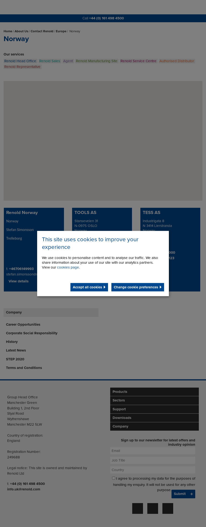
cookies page (68, 267)
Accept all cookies (87, 287)
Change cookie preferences (136, 287)
